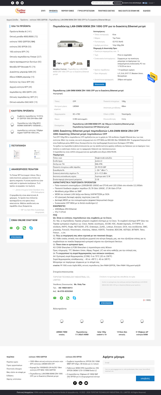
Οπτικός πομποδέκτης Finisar (23, 57)
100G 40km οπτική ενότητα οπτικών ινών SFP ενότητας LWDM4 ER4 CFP (46, 362)
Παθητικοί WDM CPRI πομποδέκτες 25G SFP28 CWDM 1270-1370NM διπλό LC (83, 369)
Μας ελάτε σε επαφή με (128, 11)
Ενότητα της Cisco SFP (20, 82)
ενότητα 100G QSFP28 (38, 20)
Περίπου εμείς (67, 11)
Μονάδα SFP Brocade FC (20, 67)
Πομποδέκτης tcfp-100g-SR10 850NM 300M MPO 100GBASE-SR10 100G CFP (29, 125)
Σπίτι (43, 11)
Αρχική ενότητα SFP (19, 87)
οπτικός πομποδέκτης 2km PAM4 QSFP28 (98, 265)
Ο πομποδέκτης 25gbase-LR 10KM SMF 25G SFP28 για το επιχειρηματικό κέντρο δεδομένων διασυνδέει (83, 375)
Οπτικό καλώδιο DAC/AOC (22, 102)
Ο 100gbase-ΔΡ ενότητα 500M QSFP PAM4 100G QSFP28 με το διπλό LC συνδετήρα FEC (142, 333)
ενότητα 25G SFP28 (18, 47)
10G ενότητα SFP (17, 52)
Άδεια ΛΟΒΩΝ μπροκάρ (20, 77)
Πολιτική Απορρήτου (25, 392)
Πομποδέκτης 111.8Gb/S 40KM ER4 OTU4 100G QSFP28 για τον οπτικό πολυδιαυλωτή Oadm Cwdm (81, 333)
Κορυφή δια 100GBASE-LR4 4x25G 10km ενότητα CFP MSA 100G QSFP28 (46, 369)
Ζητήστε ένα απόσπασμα (131, 3)
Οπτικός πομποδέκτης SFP (22, 97)
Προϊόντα (53, 11)
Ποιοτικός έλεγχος (106, 11)
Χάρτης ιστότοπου (14, 379)
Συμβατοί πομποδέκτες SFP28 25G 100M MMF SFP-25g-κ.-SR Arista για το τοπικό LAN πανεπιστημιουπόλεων (83, 363)
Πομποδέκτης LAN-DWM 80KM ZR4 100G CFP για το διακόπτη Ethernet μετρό (71, 71)
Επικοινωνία (99, 84)
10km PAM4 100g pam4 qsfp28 (128, 265)
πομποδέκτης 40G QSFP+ (21, 92)
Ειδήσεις (147, 11)
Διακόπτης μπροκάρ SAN (21, 72)
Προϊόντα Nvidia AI (18, 31)
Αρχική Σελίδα (12, 20)
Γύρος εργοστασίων (86, 11)
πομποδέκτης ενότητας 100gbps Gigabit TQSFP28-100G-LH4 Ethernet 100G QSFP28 (30, 132)
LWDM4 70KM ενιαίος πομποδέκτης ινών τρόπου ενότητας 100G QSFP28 (62, 333)
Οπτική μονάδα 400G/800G (22, 36)
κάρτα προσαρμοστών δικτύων (23, 62)
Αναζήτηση (117, 3)
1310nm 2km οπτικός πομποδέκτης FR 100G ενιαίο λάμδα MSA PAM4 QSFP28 (122, 333)
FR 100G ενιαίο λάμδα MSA (70, 265)
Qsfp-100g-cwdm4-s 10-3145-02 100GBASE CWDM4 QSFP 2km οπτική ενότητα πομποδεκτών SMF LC (101, 333)
